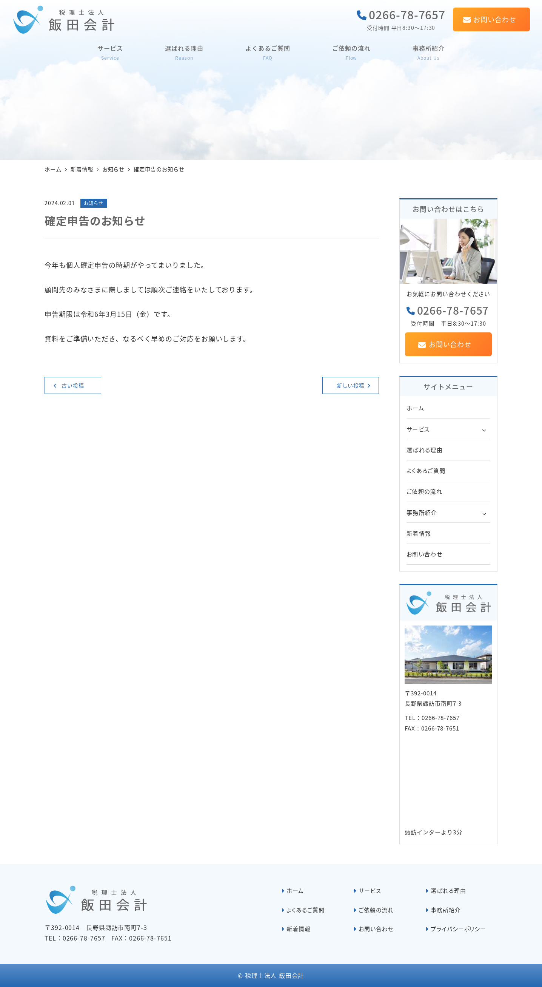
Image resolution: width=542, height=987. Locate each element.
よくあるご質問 (425, 470)
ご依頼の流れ (424, 491)
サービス (418, 429)
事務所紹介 (421, 512)
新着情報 (418, 533)
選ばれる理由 (424, 449)
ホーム (415, 407)
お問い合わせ (424, 554)
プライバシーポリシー (458, 929)
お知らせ (93, 203)
